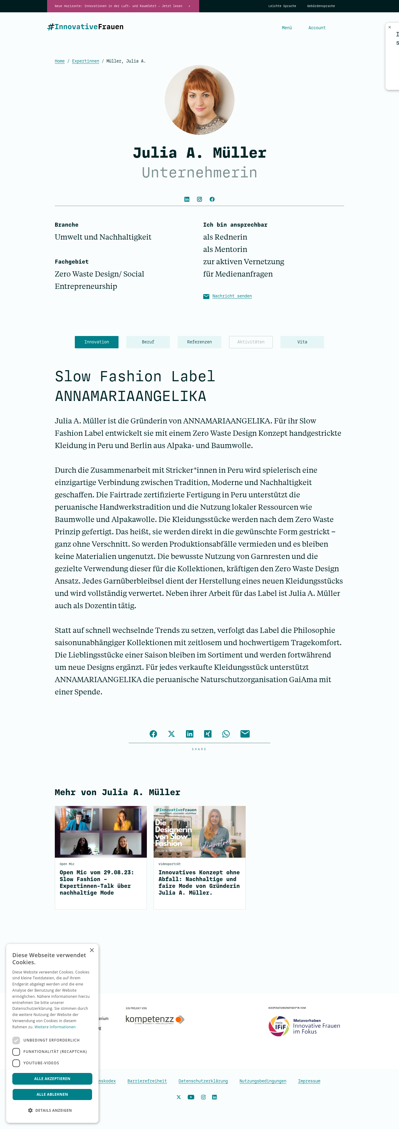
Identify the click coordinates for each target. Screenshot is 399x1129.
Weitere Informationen (55, 1027)
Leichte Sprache (282, 6)
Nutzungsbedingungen (263, 1081)
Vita (302, 342)
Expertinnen (85, 61)
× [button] (91, 950)
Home (60, 61)
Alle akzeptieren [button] (52, 1078)
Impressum (309, 1081)
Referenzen (199, 342)
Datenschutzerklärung (203, 1081)
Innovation (96, 342)
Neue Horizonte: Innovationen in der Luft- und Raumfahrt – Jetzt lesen (118, 6)
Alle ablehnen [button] (52, 1094)
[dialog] (52, 1033)
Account (317, 27)
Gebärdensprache (321, 6)
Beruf (148, 342)
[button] (52, 1110)
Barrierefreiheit (147, 1081)
